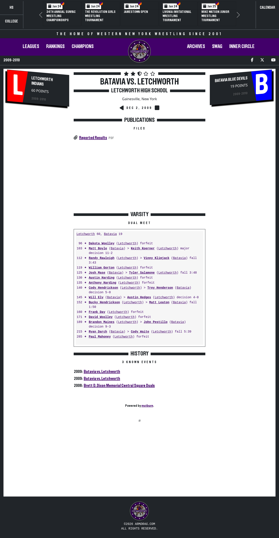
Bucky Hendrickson (104, 302)
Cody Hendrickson (103, 288)
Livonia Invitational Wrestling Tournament (177, 16)
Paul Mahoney (100, 337)
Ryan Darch (98, 332)
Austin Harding (101, 278)
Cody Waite (140, 332)
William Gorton (101, 268)
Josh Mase (97, 273)
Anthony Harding (102, 283)
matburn (147, 405)
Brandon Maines (101, 322)
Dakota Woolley (101, 243)
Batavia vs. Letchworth (102, 371)
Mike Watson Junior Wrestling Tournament (215, 16)
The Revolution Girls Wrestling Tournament (100, 16)
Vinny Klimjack (156, 258)
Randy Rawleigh (101, 258)
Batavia (110, 234)
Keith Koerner (143, 249)
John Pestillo (155, 322)
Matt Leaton (159, 302)
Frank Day (97, 312)
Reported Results (93, 138)
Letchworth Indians (42, 81)
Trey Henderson (160, 288)
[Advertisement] (38, 183)
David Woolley (100, 317)
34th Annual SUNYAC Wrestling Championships (61, 16)
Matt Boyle (98, 249)
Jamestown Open (136, 12)
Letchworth (86, 234)
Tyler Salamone (142, 273)
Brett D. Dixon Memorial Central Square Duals (119, 385)
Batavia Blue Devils (231, 79)
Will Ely (96, 297)
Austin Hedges (139, 297)
